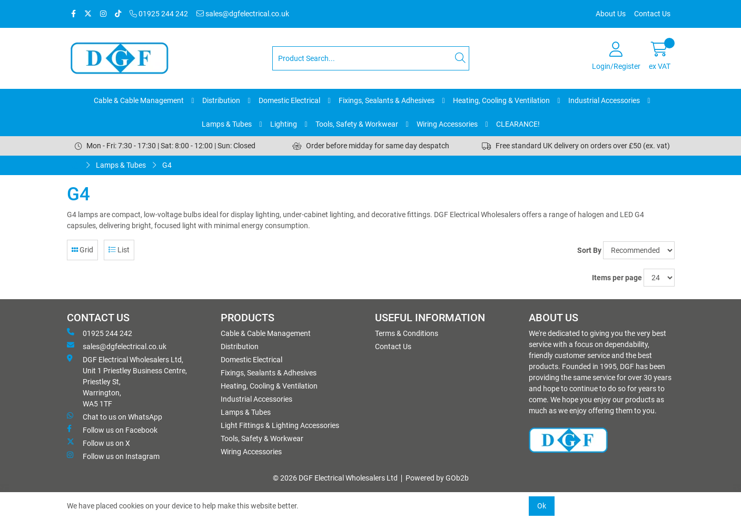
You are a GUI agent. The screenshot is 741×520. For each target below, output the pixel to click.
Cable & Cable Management (139, 100)
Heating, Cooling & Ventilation (501, 100)
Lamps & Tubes (227, 124)
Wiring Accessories (447, 124)
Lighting (283, 124)
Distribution (221, 100)
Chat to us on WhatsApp (114, 416)
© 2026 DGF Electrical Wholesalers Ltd (335, 478)
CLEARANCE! (518, 124)
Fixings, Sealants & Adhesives (386, 100)
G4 (167, 165)
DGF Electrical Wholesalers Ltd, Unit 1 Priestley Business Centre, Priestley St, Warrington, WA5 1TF (127, 381)
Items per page (617, 277)
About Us (611, 13)
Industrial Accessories (604, 100)
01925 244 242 (159, 13)
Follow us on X (98, 442)
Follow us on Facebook (112, 429)
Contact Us (652, 13)
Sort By (589, 250)
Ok (541, 506)
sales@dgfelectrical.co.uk (242, 13)
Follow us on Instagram (113, 456)
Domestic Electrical (289, 100)
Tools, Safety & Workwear (356, 124)
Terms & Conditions (406, 333)
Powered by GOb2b (437, 478)
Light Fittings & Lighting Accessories (280, 425)
